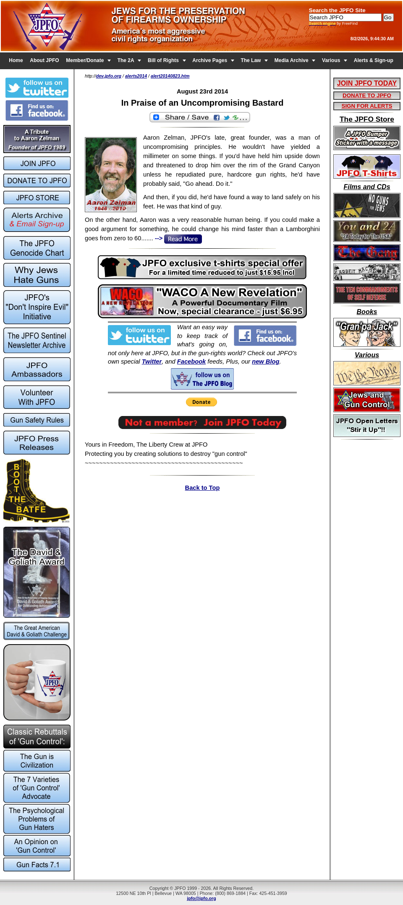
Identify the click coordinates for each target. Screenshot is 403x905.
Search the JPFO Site (337, 10)
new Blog (265, 361)
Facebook (191, 361)
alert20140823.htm (170, 75)
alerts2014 (136, 75)
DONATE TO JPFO (367, 95)
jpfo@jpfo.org (201, 898)
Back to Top (202, 487)
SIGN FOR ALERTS (367, 106)
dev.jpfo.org (108, 75)
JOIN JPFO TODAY (367, 83)
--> (177, 238)
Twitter (152, 361)
